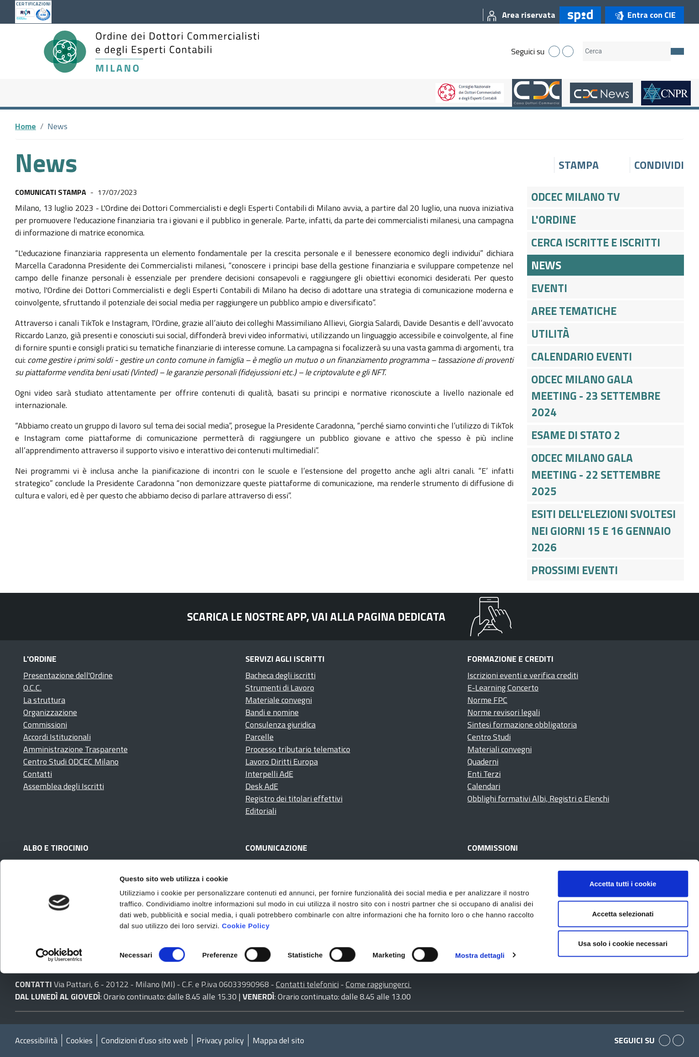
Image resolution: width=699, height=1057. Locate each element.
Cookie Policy (245, 1009)
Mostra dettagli (479, 1039)
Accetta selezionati (622, 997)
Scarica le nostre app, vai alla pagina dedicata (316, 616)
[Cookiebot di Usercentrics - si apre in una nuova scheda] (59, 1039)
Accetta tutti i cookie (623, 967)
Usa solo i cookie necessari (623, 1027)
